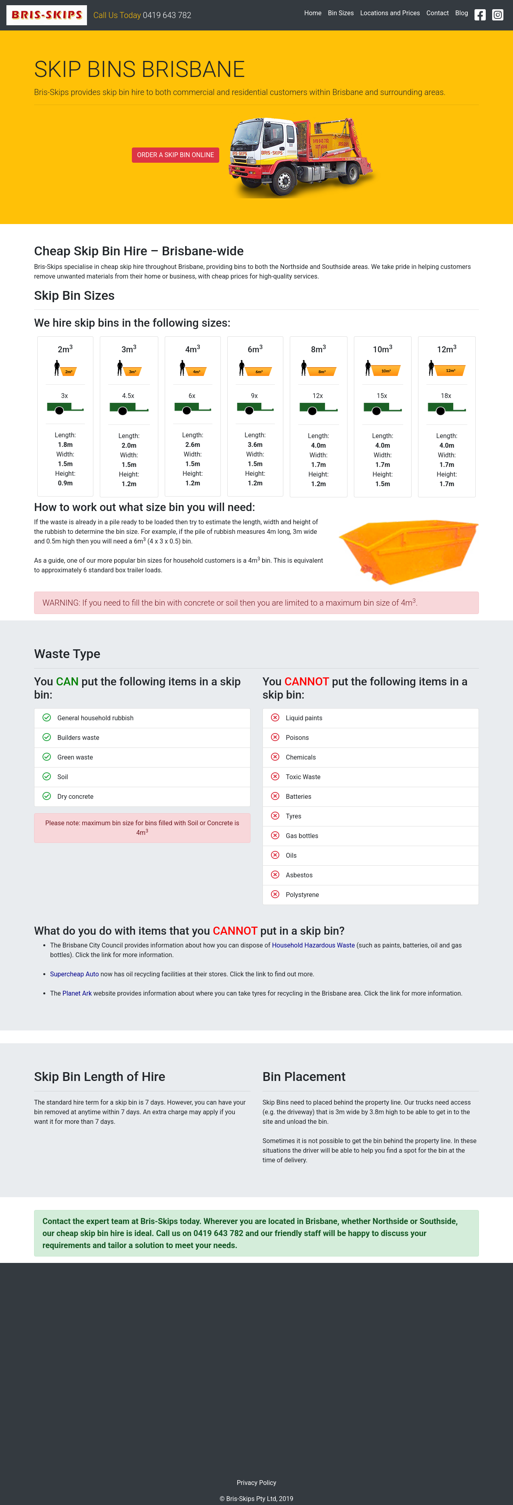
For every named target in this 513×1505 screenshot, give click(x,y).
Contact (437, 13)
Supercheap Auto (74, 974)
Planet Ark (77, 993)
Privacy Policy (257, 1483)
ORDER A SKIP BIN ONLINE (175, 155)
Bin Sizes (341, 13)
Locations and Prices (390, 13)
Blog (461, 13)
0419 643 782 (167, 15)
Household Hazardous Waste (313, 945)
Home (314, 12)
